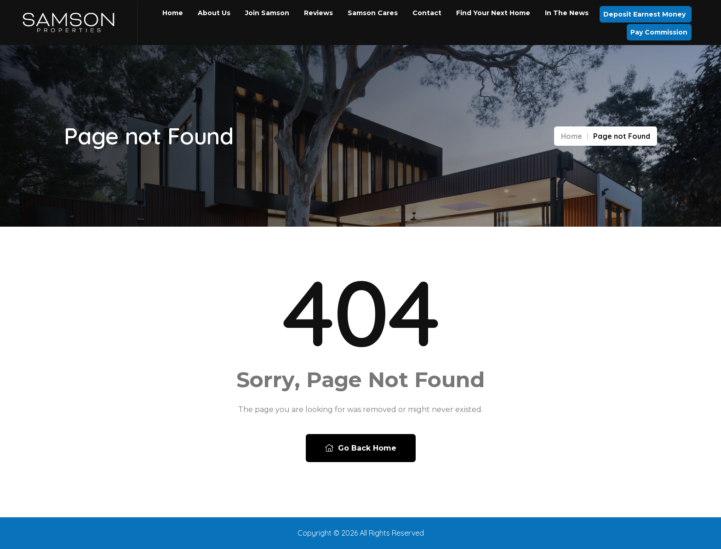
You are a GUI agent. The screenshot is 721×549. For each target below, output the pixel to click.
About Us (214, 13)
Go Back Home (360, 448)
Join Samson (267, 13)
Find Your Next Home (493, 13)
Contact (426, 13)
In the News (567, 13)
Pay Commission (658, 32)
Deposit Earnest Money (645, 14)
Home (172, 13)
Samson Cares (373, 13)
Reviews (318, 13)
